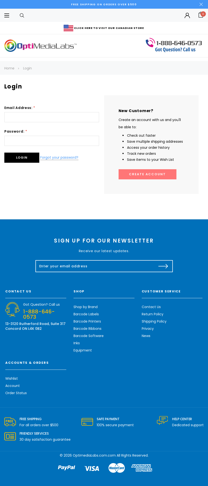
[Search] (21, 15)
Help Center (182, 419)
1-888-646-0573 (39, 314)
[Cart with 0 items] (199, 15)
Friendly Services (34, 433)
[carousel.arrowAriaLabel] (10, 422)
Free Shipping (31, 419)
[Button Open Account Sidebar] (187, 15)
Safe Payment (108, 419)
